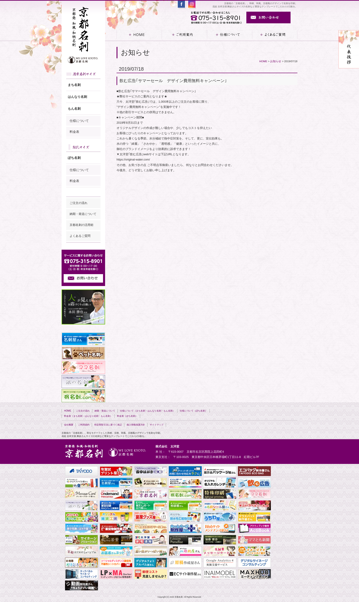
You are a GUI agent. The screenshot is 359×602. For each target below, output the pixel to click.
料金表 (74, 132)
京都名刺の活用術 (81, 225)
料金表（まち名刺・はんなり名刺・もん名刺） (88, 416)
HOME (139, 34)
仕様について (79, 121)
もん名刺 (74, 108)
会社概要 (68, 424)
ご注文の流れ (78, 203)
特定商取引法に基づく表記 (108, 424)
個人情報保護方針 (136, 424)
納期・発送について (83, 214)
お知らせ (275, 61)
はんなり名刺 (77, 97)
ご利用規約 (84, 424)
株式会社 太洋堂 (167, 446)
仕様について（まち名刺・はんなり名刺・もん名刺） (147, 410)
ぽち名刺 (74, 158)
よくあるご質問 (274, 34)
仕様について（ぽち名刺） (193, 410)
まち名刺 (74, 85)
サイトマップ (156, 424)
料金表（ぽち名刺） (127, 416)
